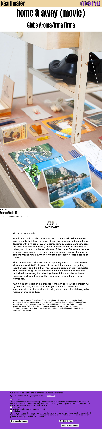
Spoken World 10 (8, 213)
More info (51, 396)
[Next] (98, 120)
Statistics (16, 411)
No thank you (66, 421)
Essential (16, 400)
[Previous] (3, 120)
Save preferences (19, 421)
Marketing (16, 407)
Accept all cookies (70, 426)
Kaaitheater (51, 227)
